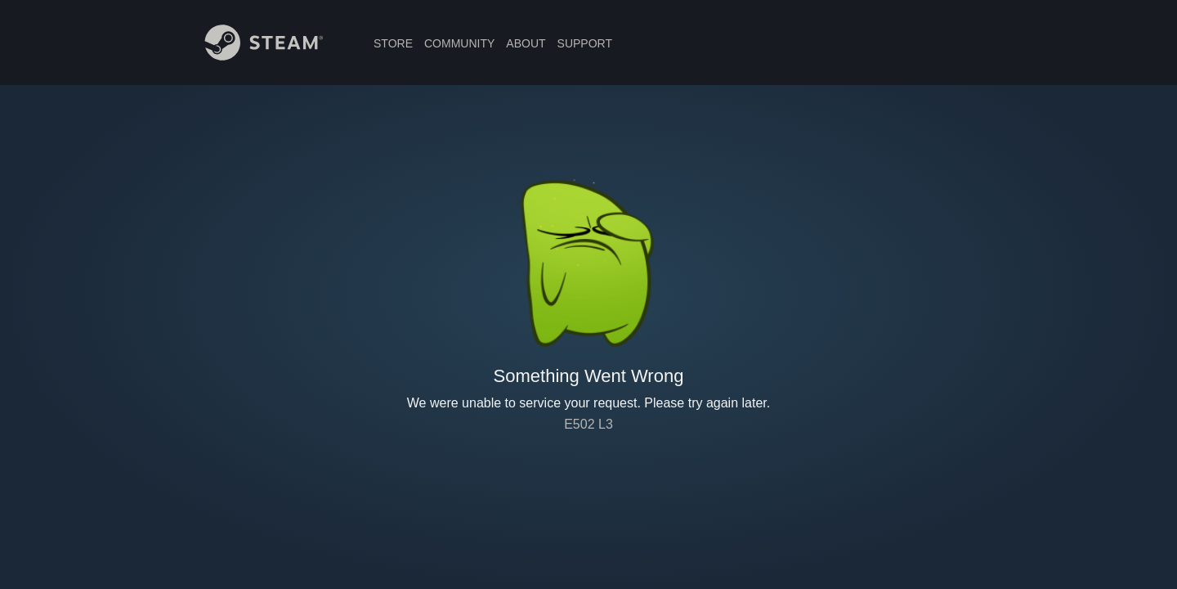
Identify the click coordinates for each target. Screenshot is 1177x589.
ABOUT (525, 43)
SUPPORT (584, 43)
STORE (393, 43)
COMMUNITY (459, 43)
